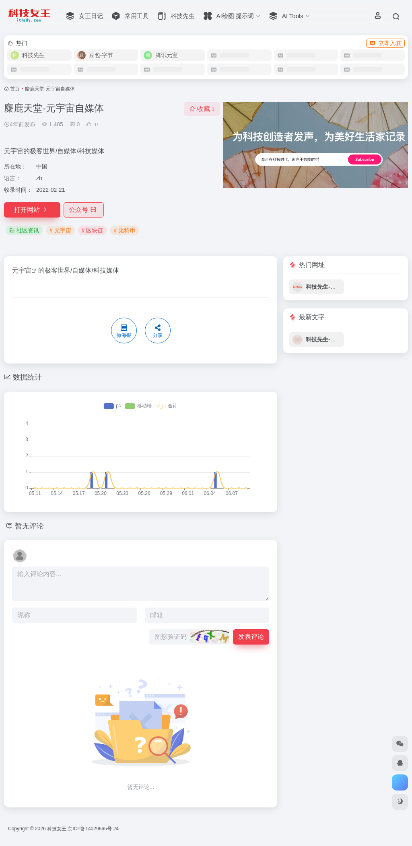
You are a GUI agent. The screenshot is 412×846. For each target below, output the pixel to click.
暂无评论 (29, 526)
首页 (15, 89)
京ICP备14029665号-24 (94, 829)
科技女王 (56, 829)
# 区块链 (92, 230)
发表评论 (251, 636)
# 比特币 (124, 230)
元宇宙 (21, 270)
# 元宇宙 (60, 230)
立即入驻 (385, 43)
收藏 (201, 108)
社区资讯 (24, 230)
